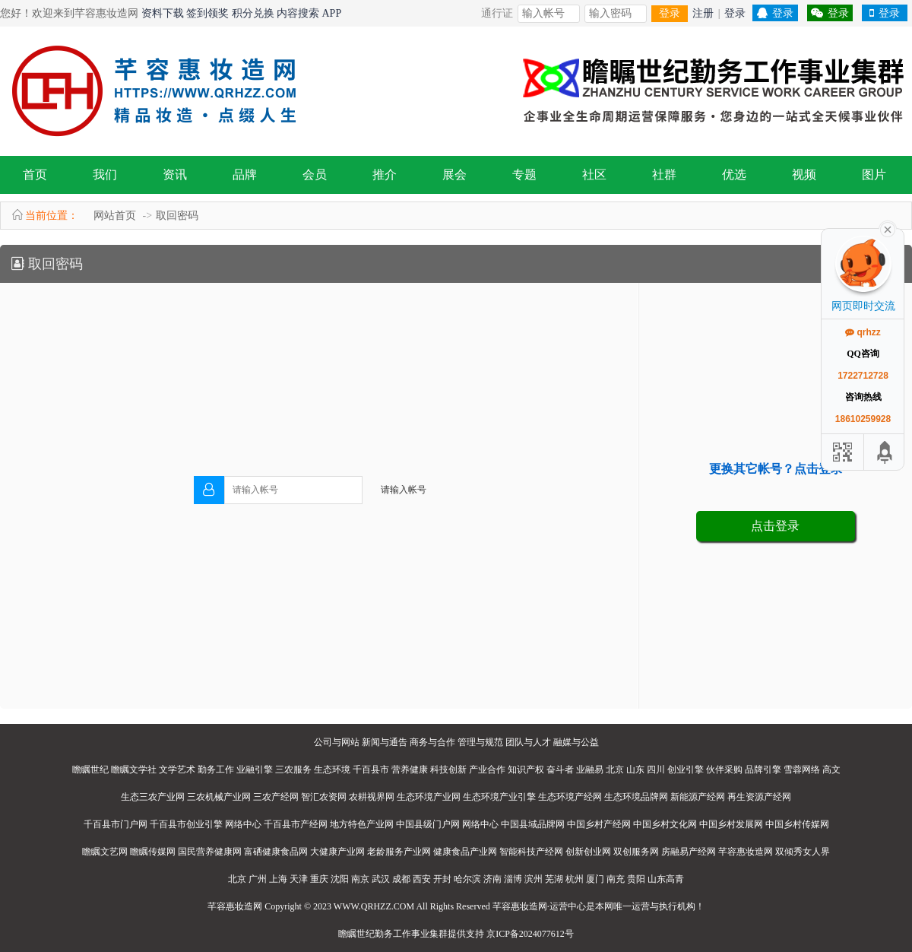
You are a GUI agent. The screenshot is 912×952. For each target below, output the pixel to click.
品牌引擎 (763, 769)
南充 (615, 879)
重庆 (319, 879)
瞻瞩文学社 (134, 769)
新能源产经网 (697, 797)
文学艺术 (177, 769)
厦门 (595, 879)
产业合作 (487, 769)
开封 (442, 879)
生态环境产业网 (429, 797)
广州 (258, 879)
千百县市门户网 (115, 824)
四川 (656, 769)
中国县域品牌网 (533, 824)
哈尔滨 (467, 879)
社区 (594, 174)
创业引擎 (685, 769)
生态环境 (332, 769)
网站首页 (114, 215)
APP (332, 13)
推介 (384, 174)
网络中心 (243, 824)
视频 (804, 174)
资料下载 (162, 13)
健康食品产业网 (465, 851)
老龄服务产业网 (399, 851)
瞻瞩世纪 (90, 769)
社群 (664, 174)
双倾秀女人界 (802, 851)
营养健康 (409, 769)
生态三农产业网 (153, 797)
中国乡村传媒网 (797, 824)
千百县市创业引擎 (186, 824)
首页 (35, 174)
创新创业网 (588, 851)
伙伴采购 (724, 769)
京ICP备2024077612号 (530, 933)
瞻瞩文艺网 (105, 851)
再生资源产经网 (759, 797)
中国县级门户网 (428, 824)
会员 (314, 174)
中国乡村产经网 (599, 824)
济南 (492, 879)
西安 (422, 879)
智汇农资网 (324, 797)
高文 (831, 769)
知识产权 (526, 769)
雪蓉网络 (802, 769)
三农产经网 (276, 797)
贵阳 (636, 879)
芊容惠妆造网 (745, 851)
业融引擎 (254, 769)
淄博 (513, 879)
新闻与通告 (384, 742)
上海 (278, 879)
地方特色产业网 (362, 824)
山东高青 (666, 879)
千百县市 (371, 769)
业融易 (589, 769)
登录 (669, 13)
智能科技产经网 (531, 851)
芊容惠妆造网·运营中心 (539, 906)
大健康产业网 (337, 851)
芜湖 (554, 879)
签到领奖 (207, 13)
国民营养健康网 (210, 851)
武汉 (381, 879)
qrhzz (863, 332)
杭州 (574, 879)
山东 (635, 769)
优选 (734, 174)
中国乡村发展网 (731, 824)
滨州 (533, 879)
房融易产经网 (688, 851)
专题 (524, 174)
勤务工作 (216, 769)
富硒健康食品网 (276, 851)
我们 (105, 174)
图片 (874, 174)
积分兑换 (253, 13)
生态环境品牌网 (636, 797)
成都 (401, 879)
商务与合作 (432, 742)
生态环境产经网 (570, 797)
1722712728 (863, 375)
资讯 (175, 174)
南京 (360, 879)
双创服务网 (636, 851)
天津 (299, 879)
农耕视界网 (371, 797)
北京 (615, 769)
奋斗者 (560, 769)
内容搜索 (298, 13)
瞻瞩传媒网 (153, 851)
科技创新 (448, 769)
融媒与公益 (576, 742)
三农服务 (293, 769)
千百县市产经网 (296, 824)
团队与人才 (528, 742)
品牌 (245, 174)
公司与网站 (336, 742)
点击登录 (775, 525)
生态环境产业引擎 (499, 797)
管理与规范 (480, 742)
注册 (703, 13)
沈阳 (340, 879)
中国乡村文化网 (665, 824)
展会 (454, 174)
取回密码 (177, 215)
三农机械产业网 (219, 797)
